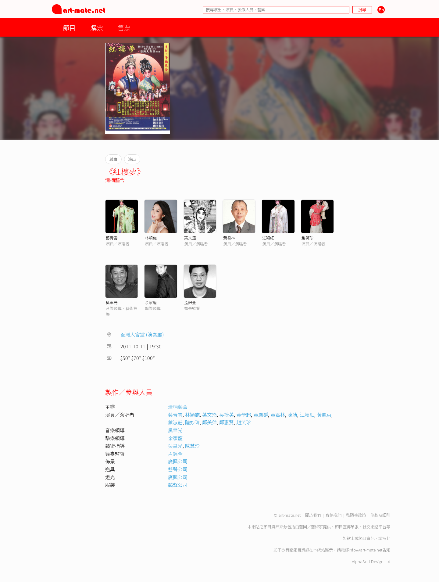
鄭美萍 (209, 422)
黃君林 (229, 238)
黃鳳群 (260, 414)
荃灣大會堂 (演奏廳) (142, 334)
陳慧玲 (192, 445)
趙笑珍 (307, 238)
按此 (386, 538)
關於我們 (313, 515)
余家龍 (151, 302)
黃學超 (243, 414)
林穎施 (151, 238)
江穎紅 (268, 238)
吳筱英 (226, 414)
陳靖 (292, 414)
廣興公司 (177, 461)
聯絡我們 (333, 515)
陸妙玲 (192, 422)
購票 (96, 27)
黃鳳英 (324, 414)
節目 (69, 27)
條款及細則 (380, 515)
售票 (124, 27)
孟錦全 (190, 302)
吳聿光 (112, 302)
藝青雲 (112, 238)
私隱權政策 (356, 515)
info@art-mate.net (365, 550)
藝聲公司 (177, 469)
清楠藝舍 (115, 180)
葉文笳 (190, 238)
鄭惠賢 (226, 422)
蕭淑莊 (175, 422)
